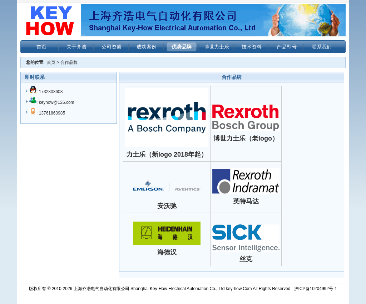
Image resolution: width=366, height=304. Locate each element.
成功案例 (147, 47)
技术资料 (252, 47)
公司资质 (112, 47)
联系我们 (322, 47)
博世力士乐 (216, 47)
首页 (41, 47)
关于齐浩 (76, 47)
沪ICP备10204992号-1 (315, 288)
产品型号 (287, 47)
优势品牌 (182, 47)
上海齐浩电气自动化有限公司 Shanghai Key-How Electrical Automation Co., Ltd (149, 288)
